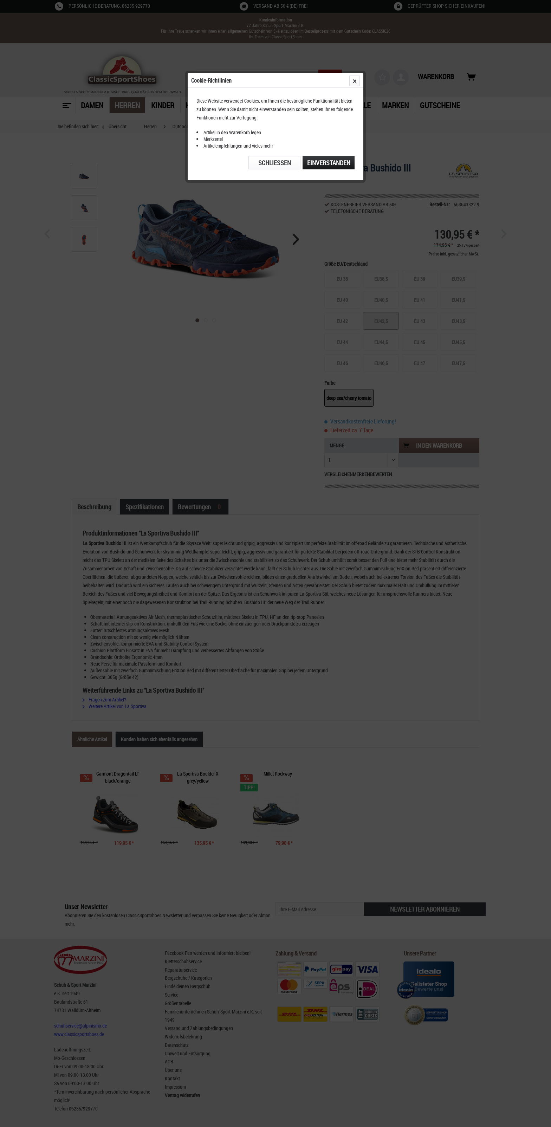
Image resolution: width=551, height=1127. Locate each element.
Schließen (274, 162)
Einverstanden (328, 162)
